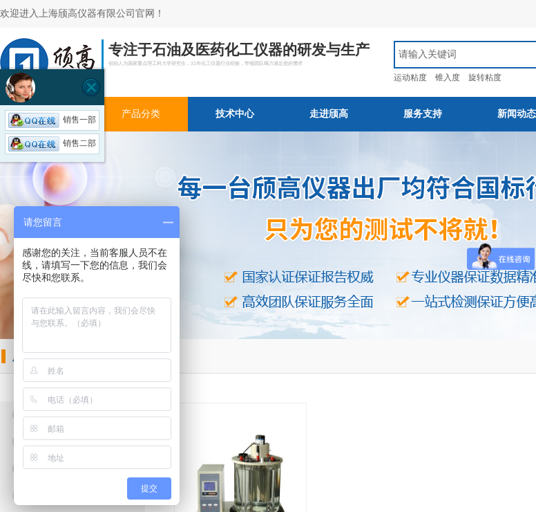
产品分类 (141, 114)
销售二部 (52, 143)
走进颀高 (328, 114)
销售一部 (52, 120)
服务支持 (422, 114)
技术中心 (235, 114)
